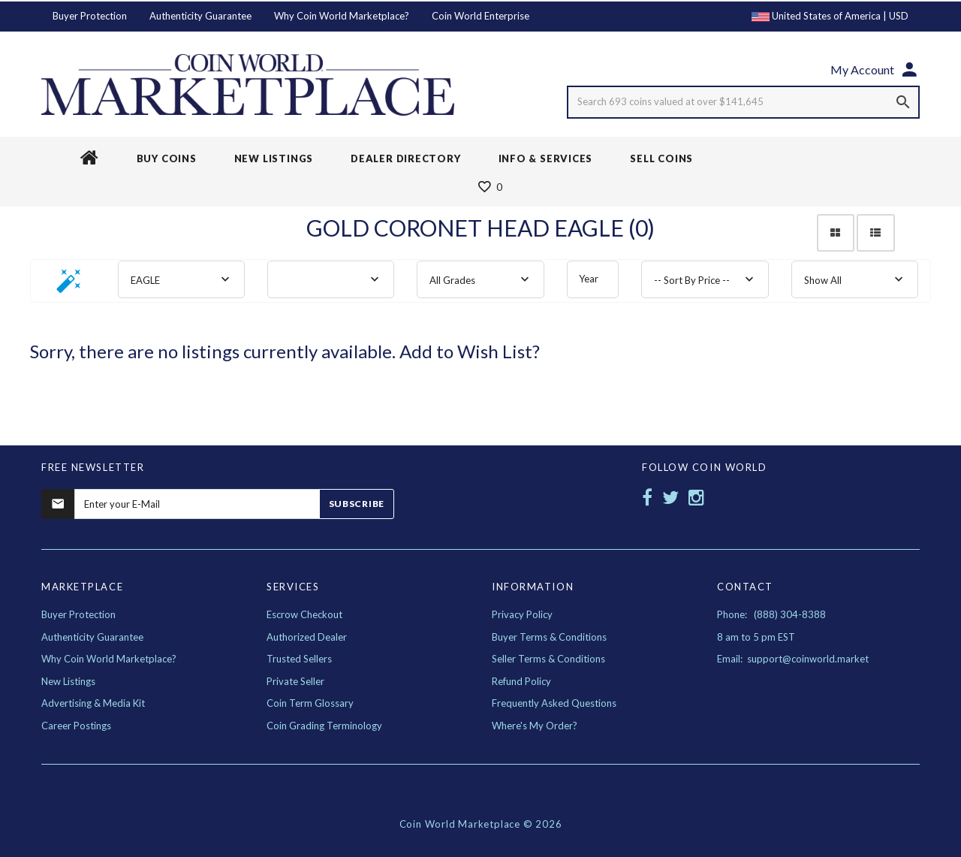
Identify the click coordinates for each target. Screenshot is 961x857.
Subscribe (356, 503)
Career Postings (76, 726)
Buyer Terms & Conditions (549, 637)
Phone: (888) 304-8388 (771, 614)
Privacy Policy (522, 614)
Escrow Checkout (304, 614)
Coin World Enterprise (480, 16)
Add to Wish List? (469, 351)
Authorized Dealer (307, 637)
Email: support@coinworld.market (793, 659)
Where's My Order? (534, 726)
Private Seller (295, 681)
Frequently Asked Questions (554, 703)
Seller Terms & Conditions (548, 659)
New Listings (68, 681)
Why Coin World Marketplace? (341, 16)
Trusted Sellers (299, 659)
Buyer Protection (90, 16)
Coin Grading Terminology (324, 726)
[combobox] (181, 279)
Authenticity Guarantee (200, 16)
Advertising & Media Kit (93, 703)
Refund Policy (521, 681)
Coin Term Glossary (310, 703)
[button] (69, 286)
